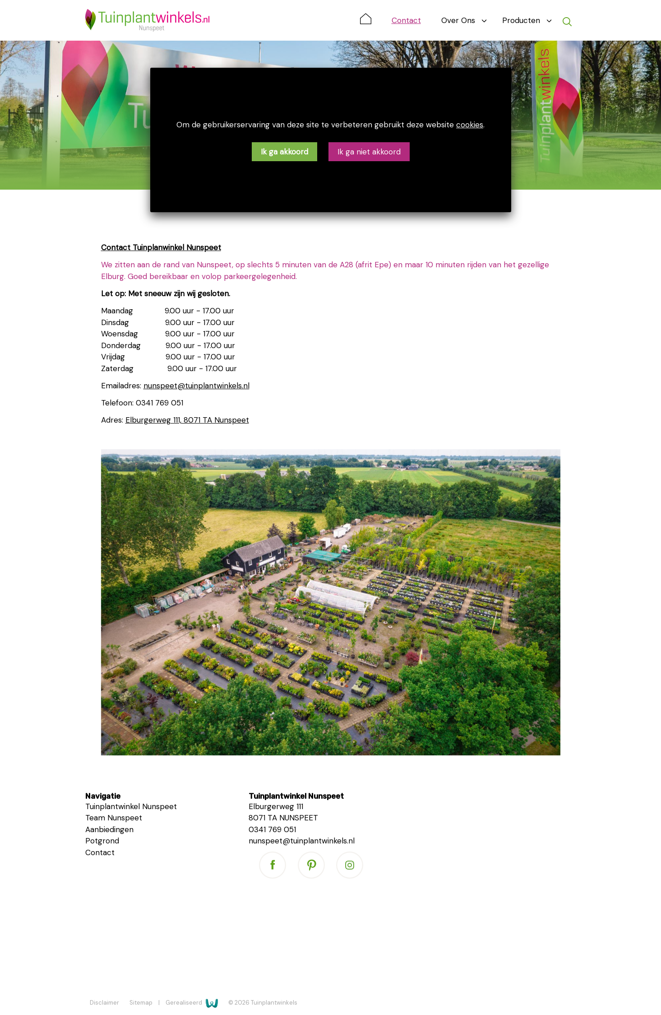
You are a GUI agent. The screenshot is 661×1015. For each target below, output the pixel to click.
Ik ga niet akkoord (369, 152)
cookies (469, 125)
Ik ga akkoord (284, 152)
